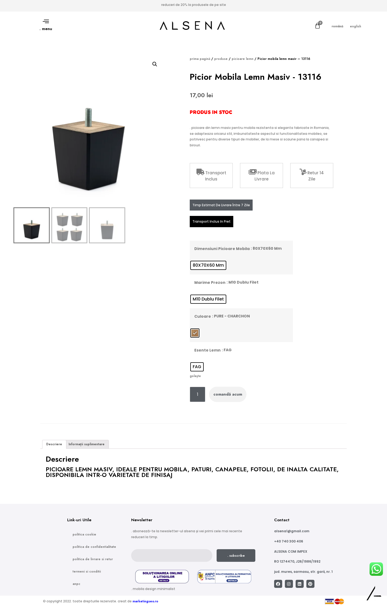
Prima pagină (200, 58)
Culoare (202, 316)
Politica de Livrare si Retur (93, 559)
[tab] (54, 444)
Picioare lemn (242, 58)
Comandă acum (227, 394)
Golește (195, 376)
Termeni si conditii (87, 571)
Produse (221, 58)
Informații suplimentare (87, 444)
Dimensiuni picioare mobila (222, 249)
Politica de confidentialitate (94, 546)
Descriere (54, 444)
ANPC (76, 583)
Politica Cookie (84, 534)
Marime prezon (209, 282)
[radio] (208, 265)
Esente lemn (207, 350)
